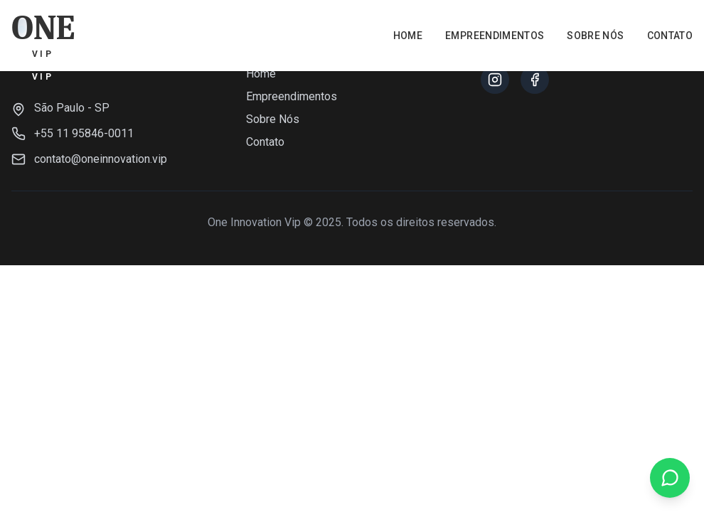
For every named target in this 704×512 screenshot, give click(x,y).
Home (407, 35)
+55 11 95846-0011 (84, 133)
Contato (670, 35)
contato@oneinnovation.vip (100, 159)
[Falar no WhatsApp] (670, 478)
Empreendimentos (494, 35)
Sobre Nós (595, 35)
